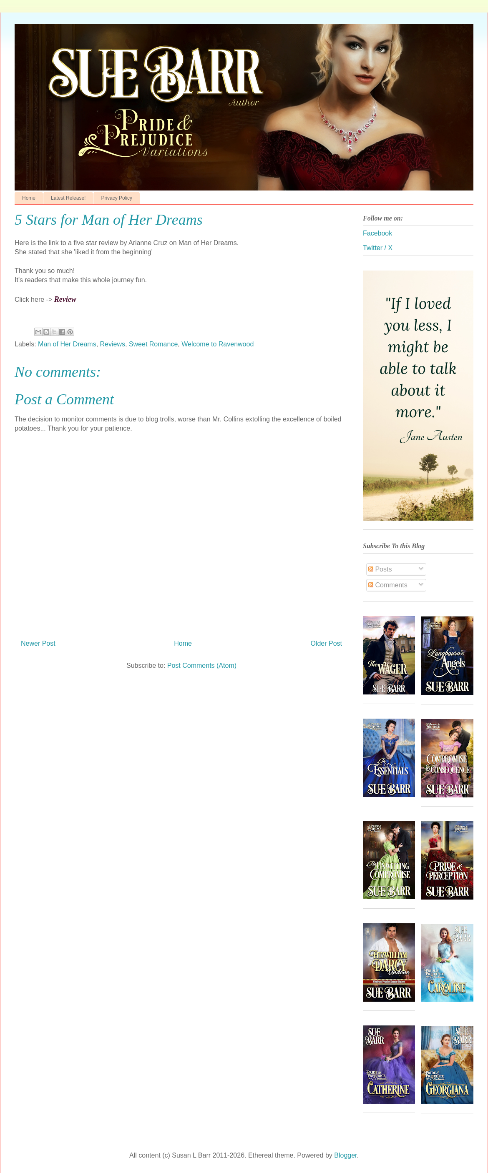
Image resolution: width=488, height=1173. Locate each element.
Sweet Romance (153, 344)
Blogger (345, 1155)
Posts (380, 569)
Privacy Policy (116, 198)
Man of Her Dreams (67, 344)
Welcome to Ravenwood (217, 344)
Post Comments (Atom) (201, 665)
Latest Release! (68, 198)
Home (28, 198)
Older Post (326, 643)
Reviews (112, 344)
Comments (388, 585)
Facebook (377, 233)
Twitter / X (377, 247)
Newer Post (38, 643)
